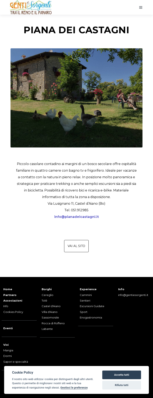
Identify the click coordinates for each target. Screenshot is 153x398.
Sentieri (85, 300)
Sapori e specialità (15, 361)
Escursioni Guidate (92, 306)
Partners (9, 295)
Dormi (7, 356)
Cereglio (47, 295)
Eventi (8, 328)
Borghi (47, 289)
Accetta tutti (121, 374)
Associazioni (12, 300)
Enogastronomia (91, 317)
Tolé (44, 300)
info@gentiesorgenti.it (133, 295)
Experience (88, 289)
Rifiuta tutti (121, 385)
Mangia (8, 350)
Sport (83, 312)
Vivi (6, 344)
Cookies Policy (13, 312)
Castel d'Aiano (51, 306)
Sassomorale (50, 317)
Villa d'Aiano (50, 312)
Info (5, 306)
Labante (47, 328)
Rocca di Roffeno (53, 323)
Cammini (86, 295)
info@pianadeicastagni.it (76, 217)
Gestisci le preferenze (74, 387)
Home (7, 289)
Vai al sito (76, 246)
